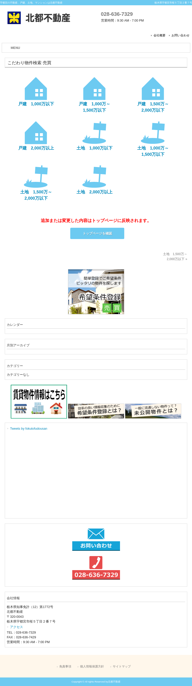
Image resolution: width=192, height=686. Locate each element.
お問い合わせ (181, 35)
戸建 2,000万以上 (36, 148)
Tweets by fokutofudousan (28, 428)
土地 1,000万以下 (94, 148)
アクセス (16, 627)
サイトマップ (122, 666)
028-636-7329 (117, 14)
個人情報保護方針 (92, 666)
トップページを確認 (97, 233)
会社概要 (160, 35)
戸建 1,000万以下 (36, 104)
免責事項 (65, 666)
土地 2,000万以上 (94, 192)
